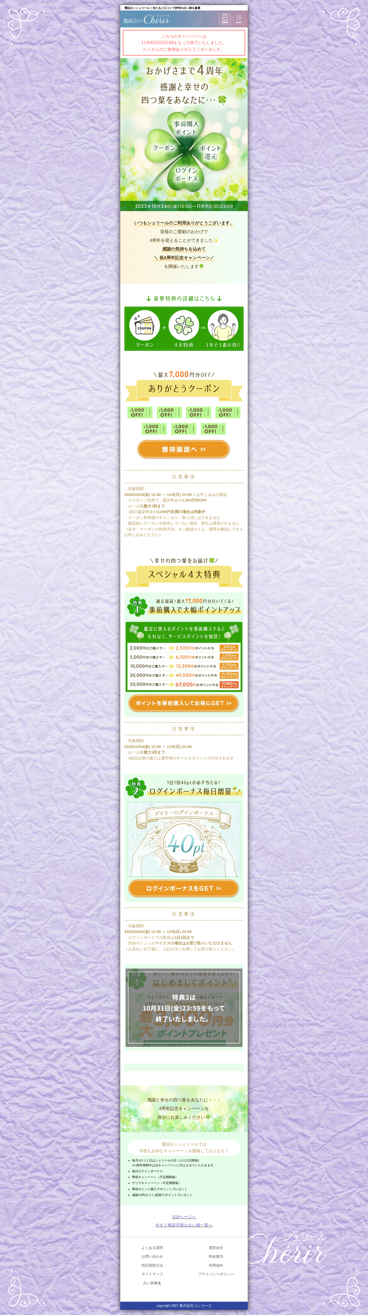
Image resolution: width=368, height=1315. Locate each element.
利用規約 (216, 1265)
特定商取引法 (152, 1265)
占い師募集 (152, 1282)
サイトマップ (152, 1273)
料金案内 (216, 1256)
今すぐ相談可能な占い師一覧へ (184, 1225)
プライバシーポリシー (216, 1273)
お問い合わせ (152, 1256)
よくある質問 (152, 1247)
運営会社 (216, 1247)
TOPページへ (184, 1217)
